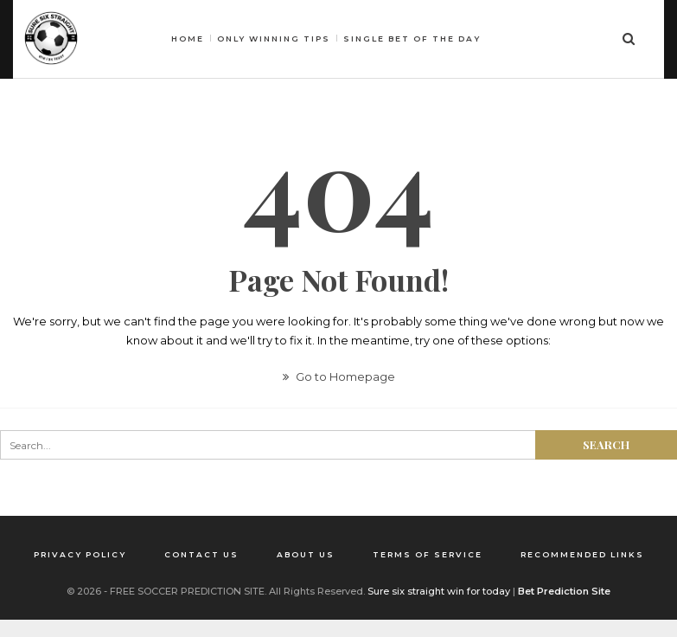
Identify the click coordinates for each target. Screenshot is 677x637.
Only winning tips (371, 38)
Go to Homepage (339, 376)
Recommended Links (582, 554)
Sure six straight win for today (438, 591)
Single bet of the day (509, 38)
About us (306, 554)
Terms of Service (427, 554)
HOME (285, 38)
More (607, 37)
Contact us (201, 554)
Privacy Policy (80, 554)
